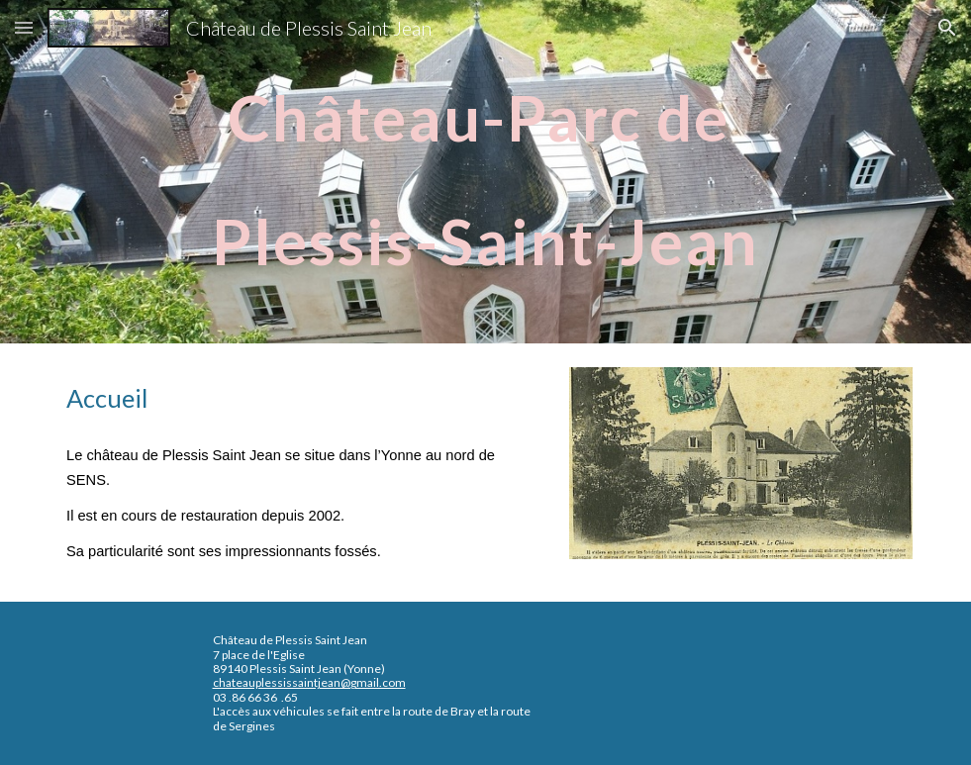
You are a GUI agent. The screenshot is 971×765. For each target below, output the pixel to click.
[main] (485, 171)
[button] (24, 27)
